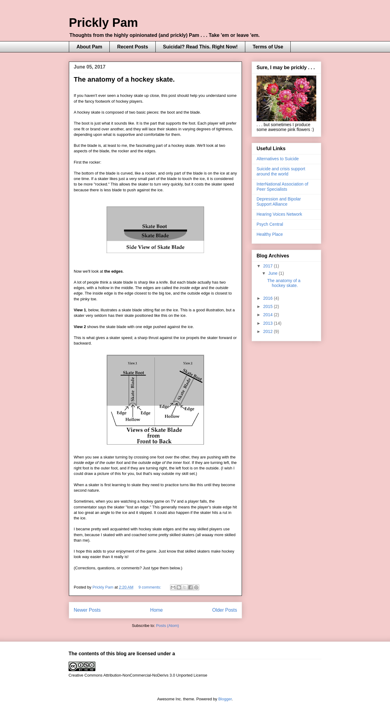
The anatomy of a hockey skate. (124, 79)
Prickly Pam (103, 22)
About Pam (89, 46)
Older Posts (224, 610)
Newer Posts (87, 610)
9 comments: (150, 587)
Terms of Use (268, 46)
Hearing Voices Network (279, 214)
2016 (268, 298)
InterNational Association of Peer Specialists (282, 187)
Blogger (225, 699)
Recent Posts (132, 46)
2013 (268, 323)
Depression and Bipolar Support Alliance (279, 201)
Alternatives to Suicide (278, 158)
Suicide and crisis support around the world (281, 171)
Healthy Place (270, 234)
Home (156, 610)
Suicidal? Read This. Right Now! (200, 46)
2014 (268, 314)
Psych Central (270, 224)
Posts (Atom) (167, 625)
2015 (268, 306)
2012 (268, 331)
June (273, 273)
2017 (268, 266)
